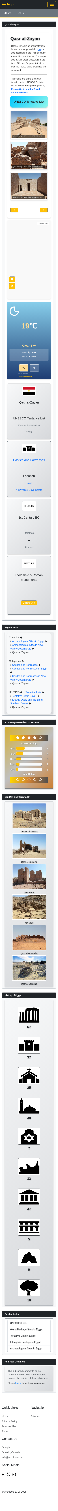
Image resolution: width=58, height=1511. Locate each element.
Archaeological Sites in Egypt (28, 641)
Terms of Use (9, 1426)
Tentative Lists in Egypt (22, 1335)
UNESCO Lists (18, 1323)
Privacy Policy (9, 1421)
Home (5, 1416)
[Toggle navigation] (51, 4)
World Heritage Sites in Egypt (26, 1329)
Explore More (29, 603)
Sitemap (35, 1416)
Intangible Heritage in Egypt (25, 1342)
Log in (18, 1383)
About (5, 1431)
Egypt (39, 49)
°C (23, 368)
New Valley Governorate (29, 490)
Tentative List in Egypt (24, 696)
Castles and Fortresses (29, 460)
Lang (7, 13)
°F (34, 368)
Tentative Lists (34, 692)
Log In (19, 13)
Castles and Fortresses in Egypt (29, 668)
